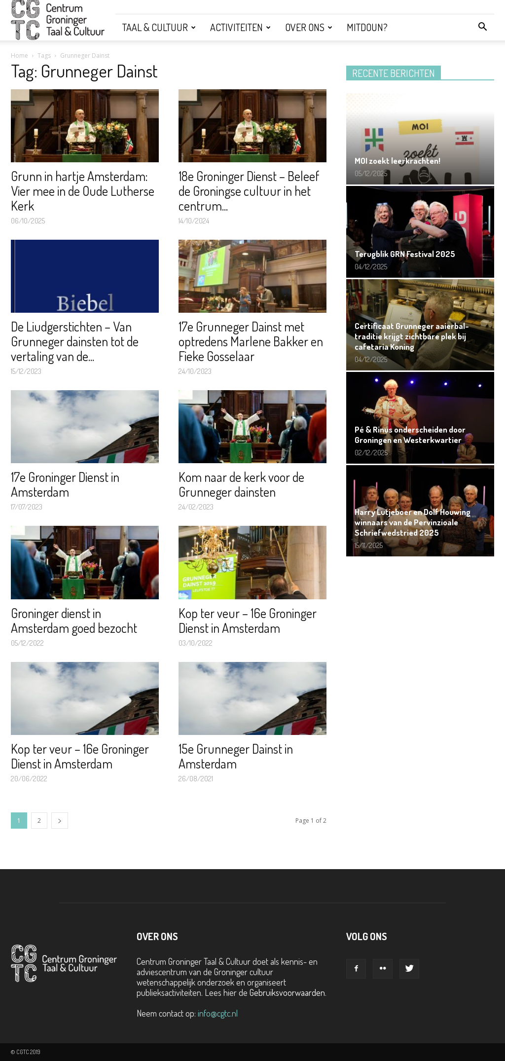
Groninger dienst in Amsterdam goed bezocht (74, 620)
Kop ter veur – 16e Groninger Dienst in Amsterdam (248, 620)
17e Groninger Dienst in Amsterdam (65, 484)
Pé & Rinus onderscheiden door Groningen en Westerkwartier (410, 434)
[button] (482, 27)
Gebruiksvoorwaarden (287, 992)
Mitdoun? (367, 27)
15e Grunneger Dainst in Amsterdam (236, 755)
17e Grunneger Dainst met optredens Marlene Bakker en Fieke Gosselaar (251, 341)
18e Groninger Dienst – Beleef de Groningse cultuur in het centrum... (249, 191)
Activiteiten (240, 27)
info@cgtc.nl (218, 1013)
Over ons (308, 27)
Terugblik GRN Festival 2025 (405, 254)
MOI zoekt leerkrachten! (397, 160)
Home (19, 55)
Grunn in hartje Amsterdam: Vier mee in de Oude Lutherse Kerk (82, 191)
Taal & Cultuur (159, 27)
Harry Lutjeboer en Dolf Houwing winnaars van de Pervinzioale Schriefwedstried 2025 (412, 522)
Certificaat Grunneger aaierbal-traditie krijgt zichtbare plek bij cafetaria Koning (412, 336)
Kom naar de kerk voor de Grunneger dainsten (241, 484)
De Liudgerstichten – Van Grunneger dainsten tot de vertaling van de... (75, 341)
